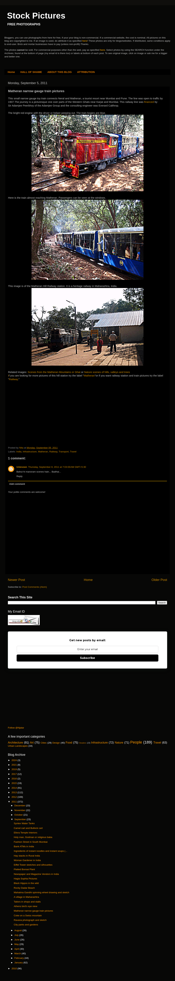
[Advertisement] (34, 407)
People (136, 742)
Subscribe (87, 658)
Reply (19, 476)
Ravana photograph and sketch (30, 920)
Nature (119, 742)
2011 (15, 801)
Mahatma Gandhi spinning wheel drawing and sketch (41, 892)
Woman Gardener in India (27, 860)
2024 (15, 760)
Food (69, 742)
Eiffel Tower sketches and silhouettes (33, 864)
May (16, 944)
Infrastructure (30, 451)
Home (11, 71)
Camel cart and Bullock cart (28, 828)
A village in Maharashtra (26, 897)
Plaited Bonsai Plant (24, 869)
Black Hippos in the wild (26, 883)
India (18, 451)
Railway (13, 379)
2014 (15, 788)
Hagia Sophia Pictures (25, 878)
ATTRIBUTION (86, 71)
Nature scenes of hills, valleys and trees (107, 372)
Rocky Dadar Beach (24, 888)
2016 (15, 778)
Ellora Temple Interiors (25, 832)
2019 (15, 769)
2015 (15, 783)
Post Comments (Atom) (34, 587)
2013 (15, 792)
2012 (15, 797)
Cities (44, 742)
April (17, 949)
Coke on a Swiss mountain (28, 915)
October (18, 814)
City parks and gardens (26, 924)
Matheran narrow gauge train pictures (33, 910)
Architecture (15, 742)
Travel (73, 451)
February (19, 958)
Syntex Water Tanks (24, 823)
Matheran (89, 375)
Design (56, 742)
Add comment (17, 484)
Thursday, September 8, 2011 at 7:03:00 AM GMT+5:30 (57, 467)
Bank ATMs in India (24, 846)
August (18, 930)
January (18, 962)
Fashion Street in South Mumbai (31, 842)
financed (149, 102)
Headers (82, 743)
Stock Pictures (36, 15)
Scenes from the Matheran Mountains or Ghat (54, 372)
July (16, 935)
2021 (15, 764)
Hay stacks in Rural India (27, 855)
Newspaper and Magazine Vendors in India (36, 874)
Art (32, 742)
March (18, 953)
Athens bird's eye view (25, 906)
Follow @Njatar (16, 727)
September (20, 819)
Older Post (159, 580)
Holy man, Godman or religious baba (33, 837)
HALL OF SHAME (31, 71)
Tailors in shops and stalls (27, 901)
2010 (15, 968)
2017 (15, 774)
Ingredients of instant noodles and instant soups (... (40, 851)
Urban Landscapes (18, 746)
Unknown (21, 467)
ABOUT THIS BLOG (59, 71)
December (20, 805)
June (17, 939)
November (20, 810)
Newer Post (16, 580)
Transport (64, 451)
